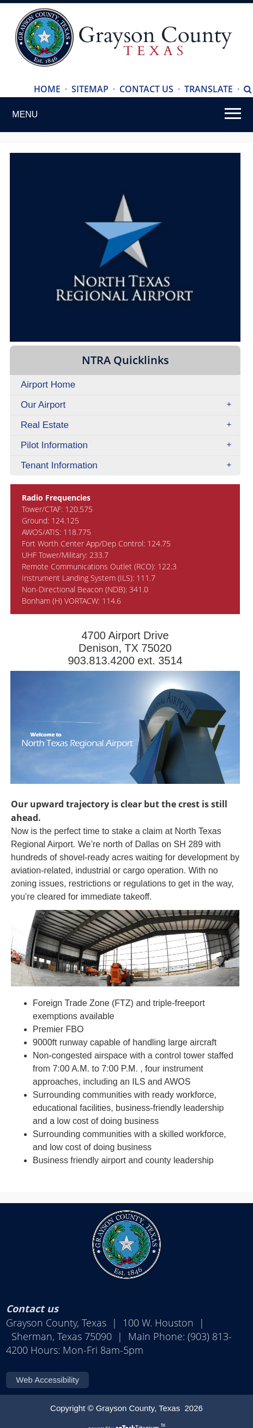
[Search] (248, 89)
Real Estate (129, 425)
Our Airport (129, 405)
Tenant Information (129, 465)
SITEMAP (90, 89)
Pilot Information (129, 445)
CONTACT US (146, 89)
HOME (47, 89)
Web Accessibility (47, 1379)
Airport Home (48, 384)
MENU (25, 114)
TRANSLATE (208, 89)
